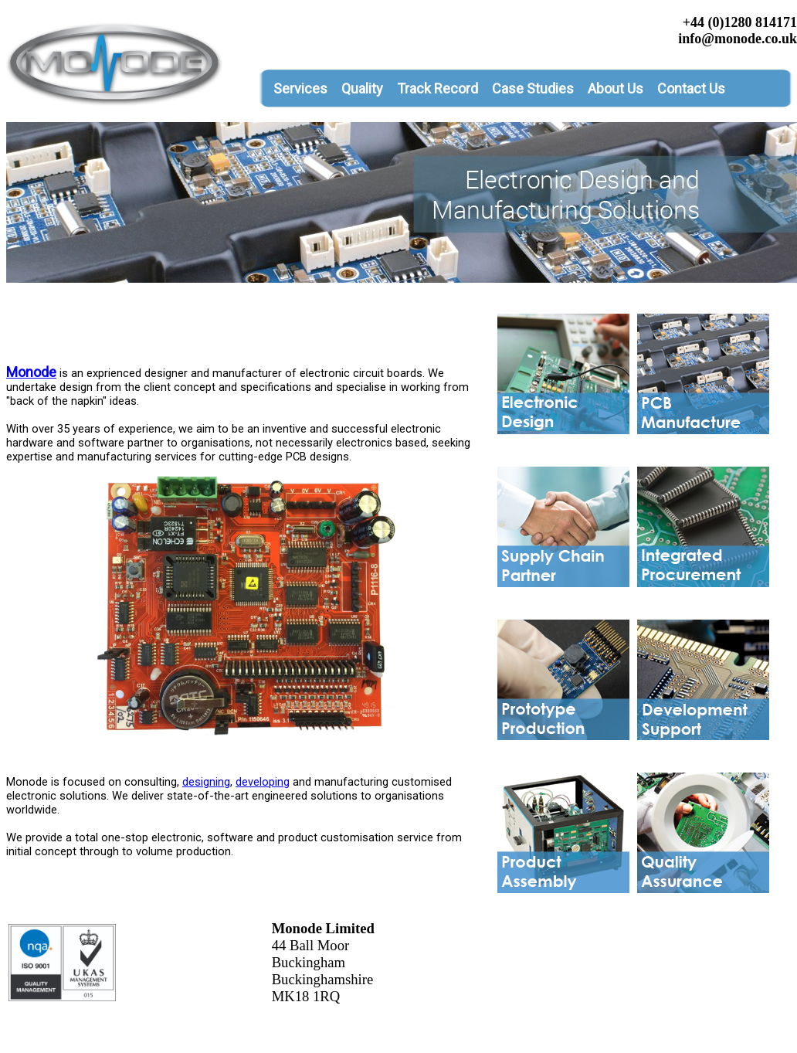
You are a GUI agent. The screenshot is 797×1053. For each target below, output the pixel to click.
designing (206, 782)
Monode (31, 372)
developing (263, 782)
